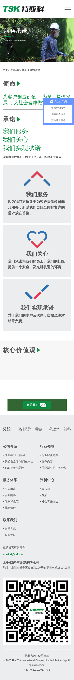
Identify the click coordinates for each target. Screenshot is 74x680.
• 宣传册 (45, 488)
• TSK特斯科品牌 (13, 467)
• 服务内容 (46, 461)
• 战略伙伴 (9, 507)
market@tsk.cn (13, 554)
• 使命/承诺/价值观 (14, 455)
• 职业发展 (9, 535)
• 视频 (43, 495)
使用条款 (43, 655)
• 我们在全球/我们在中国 (18, 461)
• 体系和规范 (11, 501)
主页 (5, 70)
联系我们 (37, 405)
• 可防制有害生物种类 (53, 467)
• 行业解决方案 (49, 455)
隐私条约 (30, 655)
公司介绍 (15, 70)
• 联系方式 (9, 528)
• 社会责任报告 (49, 501)
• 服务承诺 (9, 488)
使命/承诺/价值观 (31, 70)
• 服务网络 (9, 495)
